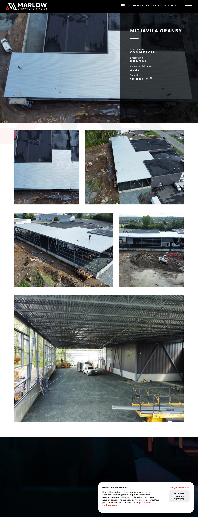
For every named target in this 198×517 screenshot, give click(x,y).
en (123, 5)
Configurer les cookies (179, 487)
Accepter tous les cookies (179, 496)
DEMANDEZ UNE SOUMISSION (155, 5)
